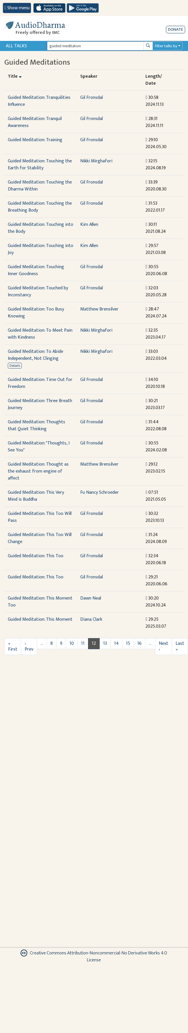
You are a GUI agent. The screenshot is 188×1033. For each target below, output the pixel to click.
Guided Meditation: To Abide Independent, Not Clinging (35, 355)
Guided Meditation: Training (35, 140)
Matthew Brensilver (99, 309)
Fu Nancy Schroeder (99, 492)
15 (128, 643)
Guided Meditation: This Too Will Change (40, 538)
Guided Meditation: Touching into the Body (40, 228)
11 (83, 643)
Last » (180, 646)
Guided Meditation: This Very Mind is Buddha (36, 496)
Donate (175, 29)
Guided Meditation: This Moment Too (40, 601)
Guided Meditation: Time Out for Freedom (40, 383)
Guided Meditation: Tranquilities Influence (39, 101)
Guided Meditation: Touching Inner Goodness (36, 270)
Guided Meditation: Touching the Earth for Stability (40, 164)
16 (139, 643)
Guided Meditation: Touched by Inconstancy (38, 291)
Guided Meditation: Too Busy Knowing (36, 312)
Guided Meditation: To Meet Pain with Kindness (40, 333)
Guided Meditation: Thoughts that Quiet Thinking (36, 425)
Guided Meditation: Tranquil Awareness (35, 122)
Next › (163, 646)
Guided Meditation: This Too (35, 556)
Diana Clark (91, 619)
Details (15, 365)
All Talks (16, 46)
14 (116, 643)
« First (12, 646)
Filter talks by (166, 46)
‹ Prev (29, 646)
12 (94, 643)
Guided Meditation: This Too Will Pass (40, 517)
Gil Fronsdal (91, 97)
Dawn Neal (90, 598)
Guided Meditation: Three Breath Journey (40, 404)
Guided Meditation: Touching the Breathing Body (40, 206)
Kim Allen (89, 224)
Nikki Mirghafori (96, 161)
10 (72, 643)
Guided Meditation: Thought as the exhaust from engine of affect (38, 471)
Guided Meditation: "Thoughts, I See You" (39, 446)
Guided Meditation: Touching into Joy (40, 249)
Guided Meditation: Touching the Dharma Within (40, 185)
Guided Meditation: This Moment (40, 619)
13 (105, 643)
